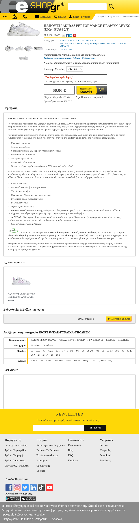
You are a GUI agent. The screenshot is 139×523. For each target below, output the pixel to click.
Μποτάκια (35, 345)
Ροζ (110, 360)
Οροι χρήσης (43, 465)
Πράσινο (101, 360)
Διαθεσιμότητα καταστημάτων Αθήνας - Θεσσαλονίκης (69, 58)
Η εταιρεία (41, 460)
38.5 (97, 351)
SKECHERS (123, 340)
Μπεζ (85, 360)
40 (123, 351)
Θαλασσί (59, 360)
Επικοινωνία (74, 445)
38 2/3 (90, 351)
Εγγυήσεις (105, 460)
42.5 (58, 355)
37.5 (77, 351)
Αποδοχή (57, 518)
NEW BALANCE (95, 340)
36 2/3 (50, 351)
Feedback (73, 460)
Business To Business (47, 450)
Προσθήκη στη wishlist (90, 97)
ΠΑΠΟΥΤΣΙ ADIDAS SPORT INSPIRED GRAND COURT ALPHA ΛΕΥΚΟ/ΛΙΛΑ (21, 296)
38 (83, 351)
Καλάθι (60, 16)
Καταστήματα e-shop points (50, 445)
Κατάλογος (43, 16)
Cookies (40, 470)
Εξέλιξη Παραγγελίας (16, 445)
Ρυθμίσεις (27, 518)
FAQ (70, 455)
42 (52, 355)
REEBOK (110, 340)
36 (43, 351)
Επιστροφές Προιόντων (17, 465)
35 (32, 351)
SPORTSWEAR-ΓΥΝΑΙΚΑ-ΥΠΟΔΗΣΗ (78, 40)
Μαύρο (77, 360)
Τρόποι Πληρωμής (14, 455)
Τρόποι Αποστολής (14, 460)
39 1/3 (109, 351)
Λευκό (68, 360)
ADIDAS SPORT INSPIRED (72, 340)
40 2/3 (129, 351)
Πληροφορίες (10, 518)
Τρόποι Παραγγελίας (15, 450)
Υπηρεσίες (105, 450)
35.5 (38, 351)
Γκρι (41, 360)
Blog (70, 450)
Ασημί (34, 360)
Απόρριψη (41, 518)
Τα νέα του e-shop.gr (47, 455)
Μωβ (93, 360)
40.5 (33, 355)
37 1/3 (70, 351)
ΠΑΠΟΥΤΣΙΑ (66, 49)
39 (103, 351)
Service (104, 445)
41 (39, 355)
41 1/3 (45, 355)
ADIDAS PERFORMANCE (43, 340)
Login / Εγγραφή (79, 16)
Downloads (106, 455)
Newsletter (69, 414)
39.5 (117, 351)
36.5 (58, 351)
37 (63, 351)
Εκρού (49, 360)
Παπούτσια (48, 345)
